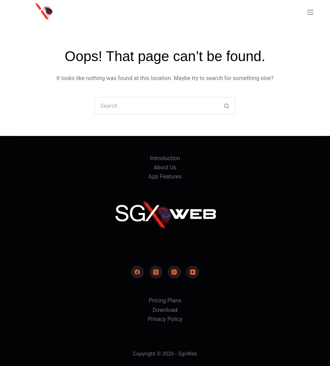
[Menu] (310, 12)
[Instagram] (174, 272)
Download (165, 310)
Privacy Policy (165, 319)
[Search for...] (156, 106)
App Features (164, 176)
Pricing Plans (165, 300)
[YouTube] (193, 272)
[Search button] (226, 106)
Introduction (165, 158)
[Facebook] (137, 272)
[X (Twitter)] (156, 272)
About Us (165, 167)
